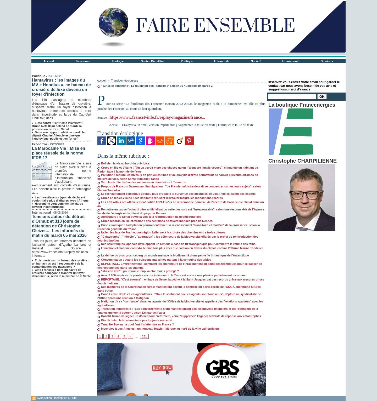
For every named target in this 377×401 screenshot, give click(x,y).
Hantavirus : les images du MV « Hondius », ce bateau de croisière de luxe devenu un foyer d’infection (61, 87)
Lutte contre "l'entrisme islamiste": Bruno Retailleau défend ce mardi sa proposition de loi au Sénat (57, 126)
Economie (83, 61)
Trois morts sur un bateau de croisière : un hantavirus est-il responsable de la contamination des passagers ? (60, 263)
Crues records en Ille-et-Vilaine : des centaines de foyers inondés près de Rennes (155, 220)
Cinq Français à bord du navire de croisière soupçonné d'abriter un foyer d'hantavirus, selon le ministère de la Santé (61, 273)
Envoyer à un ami (134, 125)
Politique (187, 61)
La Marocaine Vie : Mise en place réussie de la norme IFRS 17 (58, 153)
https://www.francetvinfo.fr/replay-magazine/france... (157, 117)
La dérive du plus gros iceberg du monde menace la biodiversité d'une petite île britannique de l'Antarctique (173, 255)
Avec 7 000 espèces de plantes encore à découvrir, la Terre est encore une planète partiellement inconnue (171, 275)
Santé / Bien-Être (152, 61)
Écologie (118, 61)
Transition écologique (124, 80)
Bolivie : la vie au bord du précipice (123, 163)
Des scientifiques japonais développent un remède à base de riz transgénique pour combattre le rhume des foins (176, 243)
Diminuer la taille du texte (235, 125)
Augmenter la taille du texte (196, 125)
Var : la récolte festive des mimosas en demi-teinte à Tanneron (141, 182)
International (290, 61)
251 (144, 336)
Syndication (44, 397)
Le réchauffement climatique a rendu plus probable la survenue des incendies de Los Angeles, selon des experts (176, 193)
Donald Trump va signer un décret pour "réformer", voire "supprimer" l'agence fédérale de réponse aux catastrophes (179, 316)
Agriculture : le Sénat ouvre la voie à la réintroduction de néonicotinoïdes (149, 216)
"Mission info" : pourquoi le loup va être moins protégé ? (138, 271)
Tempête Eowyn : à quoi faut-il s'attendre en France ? (135, 324)
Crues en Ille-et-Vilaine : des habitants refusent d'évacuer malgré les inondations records (160, 197)
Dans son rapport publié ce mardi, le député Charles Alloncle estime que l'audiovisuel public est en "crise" (58, 135)
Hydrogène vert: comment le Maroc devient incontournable (57, 205)
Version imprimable (161, 125)
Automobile (222, 61)
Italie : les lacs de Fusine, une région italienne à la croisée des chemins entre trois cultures (161, 232)
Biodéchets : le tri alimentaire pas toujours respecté (134, 320)
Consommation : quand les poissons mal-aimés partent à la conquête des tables (154, 259)
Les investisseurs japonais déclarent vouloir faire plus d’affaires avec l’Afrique (60, 199)
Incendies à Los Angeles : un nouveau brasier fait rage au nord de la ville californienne (158, 328)
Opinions (326, 61)
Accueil (48, 61)
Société (256, 61)
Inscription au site (65, 397)
